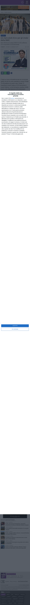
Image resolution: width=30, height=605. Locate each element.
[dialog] (15, 302)
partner (12, 98)
